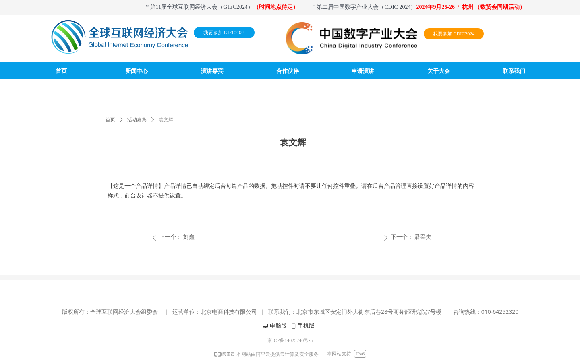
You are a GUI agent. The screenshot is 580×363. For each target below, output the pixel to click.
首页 (110, 119)
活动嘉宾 (137, 119)
